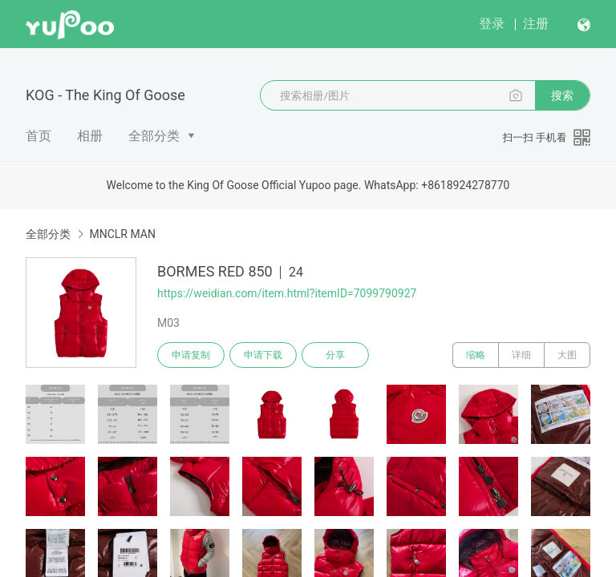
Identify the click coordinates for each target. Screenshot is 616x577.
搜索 (562, 95)
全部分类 (154, 135)
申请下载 (263, 355)
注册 (536, 23)
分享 (335, 355)
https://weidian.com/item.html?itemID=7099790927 (286, 293)
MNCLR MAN (122, 234)
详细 (521, 355)
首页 (38, 135)
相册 (90, 135)
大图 (567, 355)
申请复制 (191, 355)
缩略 (475, 355)
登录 (492, 23)
